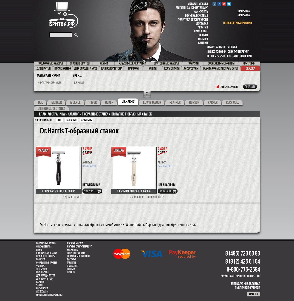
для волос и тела (44, 278)
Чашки (39, 285)
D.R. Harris (79, 82)
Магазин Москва (198, 4)
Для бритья (41, 269)
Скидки (203, 43)
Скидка (250, 68)
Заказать (90, 191)
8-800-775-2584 (216, 56)
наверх (253, 294)
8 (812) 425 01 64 (216, 51)
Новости (203, 35)
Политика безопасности (193, 19)
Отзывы (203, 39)
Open (147, 94)
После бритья (42, 272)
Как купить (201, 12)
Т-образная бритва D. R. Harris (58, 191)
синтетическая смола (49, 82)
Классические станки (46, 253)
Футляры (40, 265)
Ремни (39, 249)
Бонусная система (196, 15)
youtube (224, 4)
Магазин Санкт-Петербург (192, 8)
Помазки (40, 259)
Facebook (219, 4)
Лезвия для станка (51, 108)
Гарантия (202, 27)
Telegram (229, 4)
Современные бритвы (46, 262)
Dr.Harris (128, 101)
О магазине (201, 31)
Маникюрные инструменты (49, 294)
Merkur (56, 102)
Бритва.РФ (63, 15)
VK (214, 4)
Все (40, 102)
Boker (109, 102)
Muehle (75, 102)
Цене (59, 120)
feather (175, 102)
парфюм (40, 282)
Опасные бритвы (44, 246)
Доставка (202, 23)
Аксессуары (42, 291)
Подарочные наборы (46, 243)
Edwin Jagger (152, 102)
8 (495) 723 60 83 (216, 47)
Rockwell (232, 102)
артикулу (86, 120)
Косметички (42, 288)
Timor (93, 102)
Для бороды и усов (45, 275)
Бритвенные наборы (45, 256)
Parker (213, 102)
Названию (71, 120)
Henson (194, 102)
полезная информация (237, 23)
